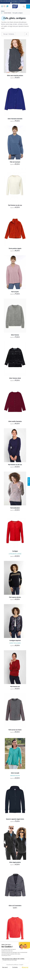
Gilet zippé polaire (15, 862)
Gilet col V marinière (15, 905)
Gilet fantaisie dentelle (15, 119)
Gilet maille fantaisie (15, 421)
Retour (3, 11)
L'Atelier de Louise (15, 553)
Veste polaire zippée (15, 248)
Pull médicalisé (15, 508)
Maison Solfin (15, 775)
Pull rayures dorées (15, 597)
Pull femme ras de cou (15, 205)
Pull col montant (15, 162)
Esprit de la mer (15, 643)
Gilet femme (15, 335)
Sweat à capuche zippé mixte (15, 819)
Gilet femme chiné (15, 378)
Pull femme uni (15, 686)
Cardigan (15, 551)
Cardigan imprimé (15, 640)
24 (26, 34)
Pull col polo (15, 292)
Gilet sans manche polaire (15, 75)
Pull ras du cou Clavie (15, 730)
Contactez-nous (16, 3)
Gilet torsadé (15, 773)
